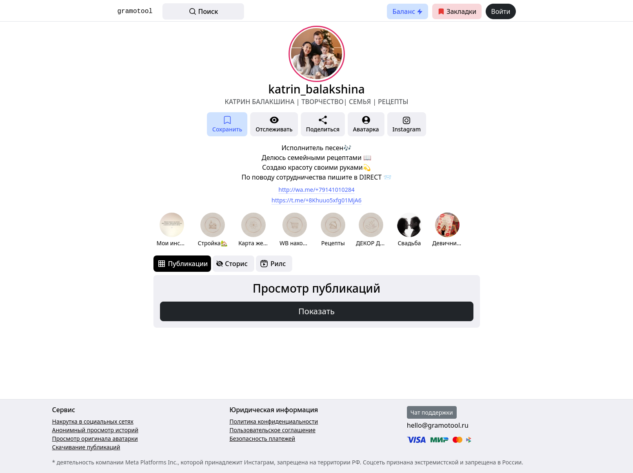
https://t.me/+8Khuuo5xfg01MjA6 (316, 200)
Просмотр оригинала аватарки (95, 438)
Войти (500, 11)
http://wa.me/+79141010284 (316, 189)
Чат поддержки (432, 412)
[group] (172, 230)
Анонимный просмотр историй (95, 430)
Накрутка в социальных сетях (93, 421)
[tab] (182, 263)
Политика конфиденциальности (273, 421)
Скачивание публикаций (86, 447)
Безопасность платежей (262, 438)
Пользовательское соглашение (272, 430)
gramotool (135, 11)
